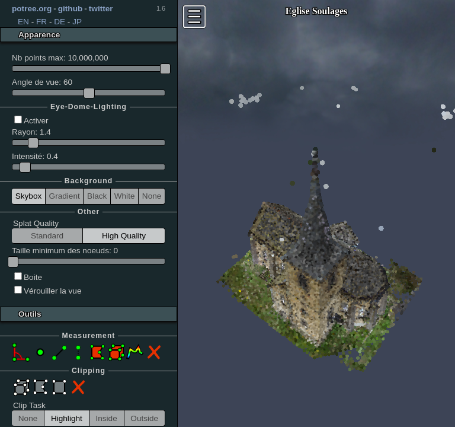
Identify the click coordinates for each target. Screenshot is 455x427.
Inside (106, 418)
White (124, 196)
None (152, 196)
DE (59, 21)
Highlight (66, 418)
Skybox (28, 196)
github (70, 8)
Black (97, 196)
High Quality (124, 235)
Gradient (64, 196)
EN (23, 21)
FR (41, 21)
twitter (101, 8)
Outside (144, 418)
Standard (47, 235)
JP (77, 21)
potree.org (32, 8)
